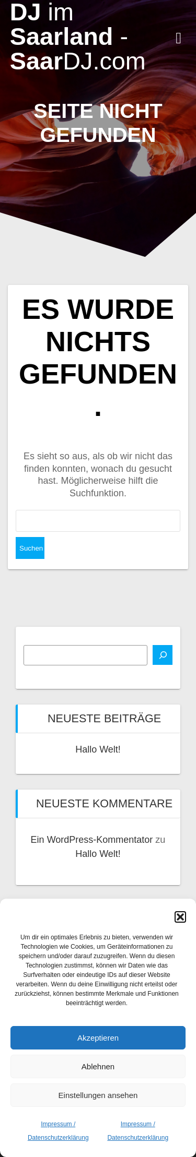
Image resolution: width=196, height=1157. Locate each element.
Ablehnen (98, 1066)
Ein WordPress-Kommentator (92, 839)
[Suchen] (162, 655)
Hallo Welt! (98, 749)
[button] (180, 917)
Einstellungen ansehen (98, 1095)
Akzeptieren (98, 1037)
